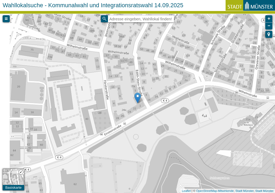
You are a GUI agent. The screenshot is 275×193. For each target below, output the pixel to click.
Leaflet (186, 190)
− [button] (268, 26)
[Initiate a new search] (104, 18)
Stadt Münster (245, 190)
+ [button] (268, 19)
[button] (268, 34)
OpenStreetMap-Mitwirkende (215, 190)
